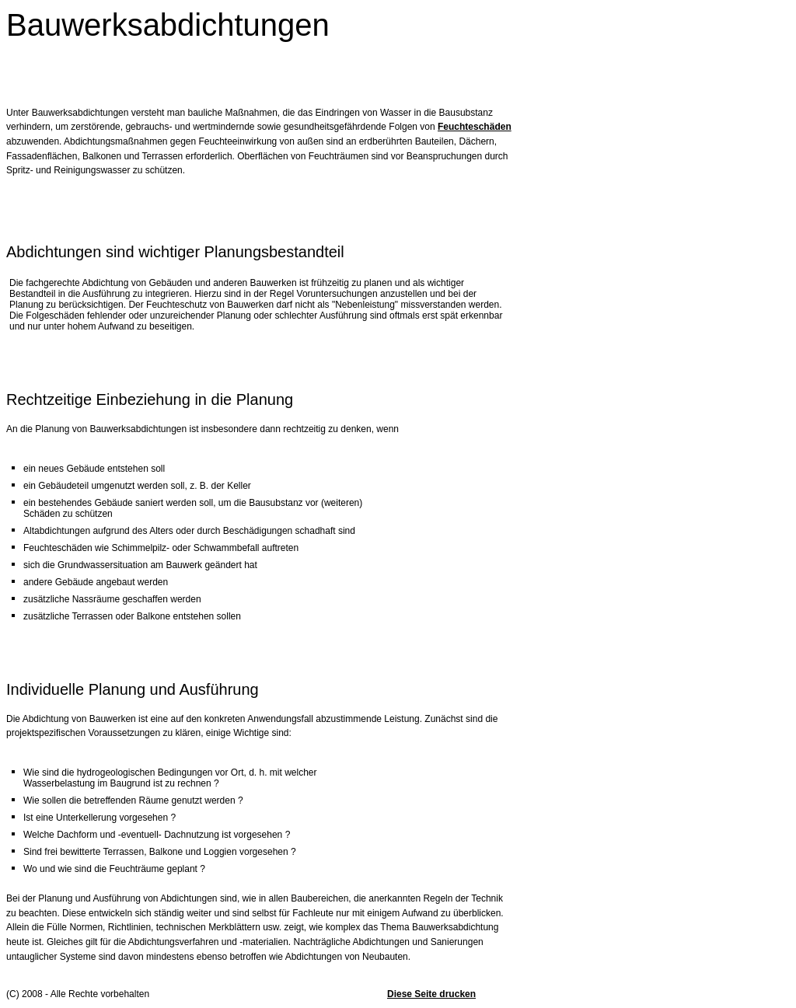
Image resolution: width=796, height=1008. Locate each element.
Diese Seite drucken (431, 994)
